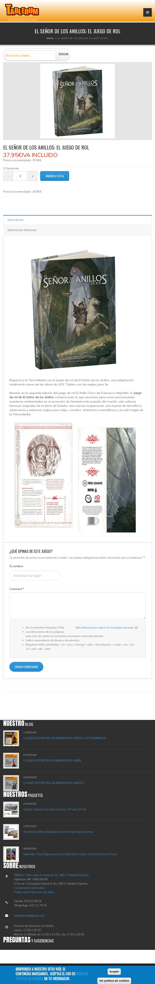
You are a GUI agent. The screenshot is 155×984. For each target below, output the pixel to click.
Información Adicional (22, 230)
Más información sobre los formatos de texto (105, 627)
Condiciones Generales (29, 888)
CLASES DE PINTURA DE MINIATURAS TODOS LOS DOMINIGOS (64, 738)
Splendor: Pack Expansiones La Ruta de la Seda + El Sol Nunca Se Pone (70, 854)
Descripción (15, 219)
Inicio (50, 38)
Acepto (114, 972)
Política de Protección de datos (34, 892)
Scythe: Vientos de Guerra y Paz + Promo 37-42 (54, 809)
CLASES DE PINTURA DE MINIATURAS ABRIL (52, 760)
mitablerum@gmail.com (29, 915)
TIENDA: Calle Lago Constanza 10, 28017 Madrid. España (51, 875)
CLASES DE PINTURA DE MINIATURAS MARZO (53, 783)
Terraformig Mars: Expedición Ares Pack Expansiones (58, 831)
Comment (16, 589)
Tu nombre (16, 566)
